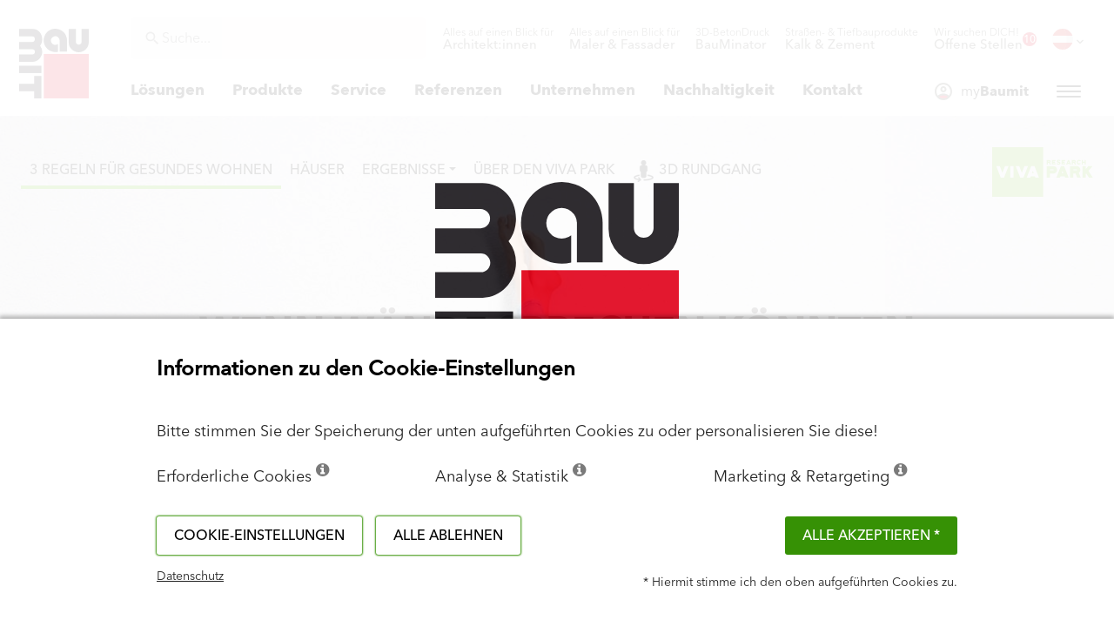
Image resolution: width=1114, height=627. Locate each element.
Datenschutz (190, 576)
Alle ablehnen (448, 535)
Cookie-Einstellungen (259, 535)
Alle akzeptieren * (871, 535)
